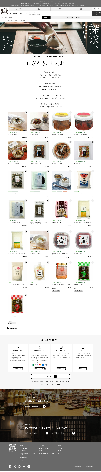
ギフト (81, 8)
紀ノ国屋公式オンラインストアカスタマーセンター (27, 454)
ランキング (40, 8)
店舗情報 (40, 451)
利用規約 (21, 446)
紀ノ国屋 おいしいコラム (44, 448)
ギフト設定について (60, 368)
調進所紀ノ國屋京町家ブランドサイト (34, 433)
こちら (58, 384)
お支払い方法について (38, 368)
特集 (12, 20)
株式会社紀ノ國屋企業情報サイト (33, 406)
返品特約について (81, 368)
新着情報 (19, 8)
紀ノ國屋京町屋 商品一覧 (58, 433)
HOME (9, 20)
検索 (47, 17)
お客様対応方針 (23, 451)
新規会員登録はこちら (17, 368)
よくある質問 (48, 376)
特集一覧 (61, 8)
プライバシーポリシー (24, 448)
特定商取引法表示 (23, 458)
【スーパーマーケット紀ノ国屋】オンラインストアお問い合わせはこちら (50, 381)
